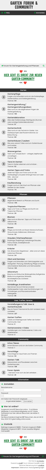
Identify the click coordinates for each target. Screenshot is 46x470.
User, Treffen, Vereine (23, 300)
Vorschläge (12, 351)
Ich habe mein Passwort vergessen (14, 399)
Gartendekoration (16, 117)
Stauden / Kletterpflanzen (19, 238)
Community (23, 339)
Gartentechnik (14, 128)
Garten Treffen (14, 317)
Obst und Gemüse (16, 259)
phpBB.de (41, 465)
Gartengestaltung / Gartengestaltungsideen (19, 105)
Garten (23, 90)
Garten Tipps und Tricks (18, 170)
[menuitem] (6, 13)
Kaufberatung (14, 183)
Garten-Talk (13, 360)
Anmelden (9, 384)
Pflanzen (23, 194)
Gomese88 (5, 431)
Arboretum (12, 272)
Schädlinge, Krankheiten (19, 284)
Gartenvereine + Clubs (18, 328)
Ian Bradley (40, 461)
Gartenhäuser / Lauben (18, 141)
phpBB (20, 463)
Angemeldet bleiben (14, 401)
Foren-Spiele (13, 370)
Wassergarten (14, 151)
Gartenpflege (13, 94)
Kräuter (11, 248)
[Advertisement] (23, 39)
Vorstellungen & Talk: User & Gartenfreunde (20, 305)
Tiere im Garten (14, 162)
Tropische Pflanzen (16, 206)
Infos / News (13, 343)
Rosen (10, 227)
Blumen (11, 217)
